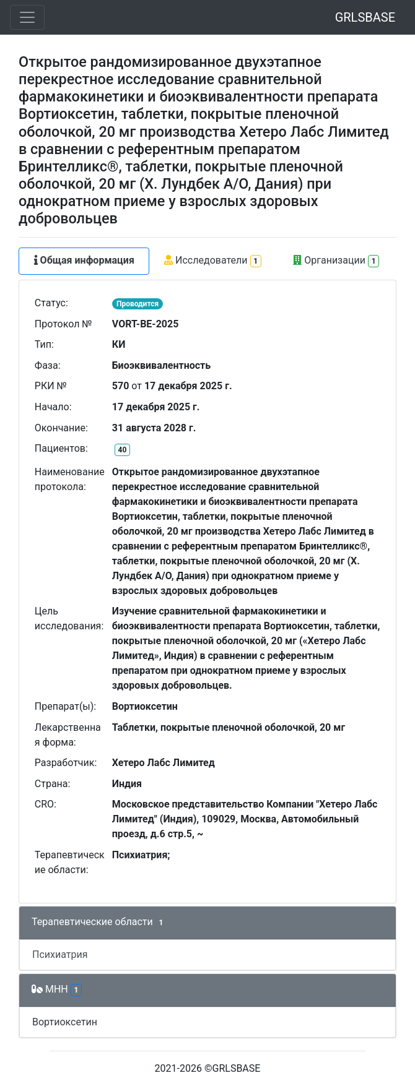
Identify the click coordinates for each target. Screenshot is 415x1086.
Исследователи (212, 260)
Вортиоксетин (64, 1022)
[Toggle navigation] (27, 17)
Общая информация (84, 260)
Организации (336, 260)
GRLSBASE (365, 17)
